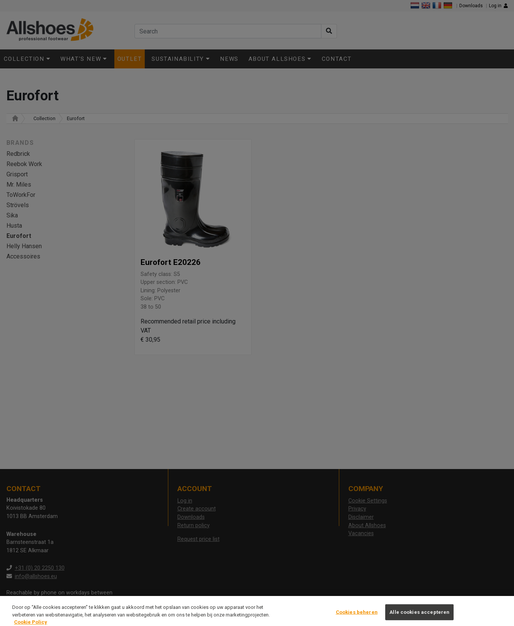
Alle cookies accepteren (419, 615)
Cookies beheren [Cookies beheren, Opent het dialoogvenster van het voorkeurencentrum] (357, 615)
